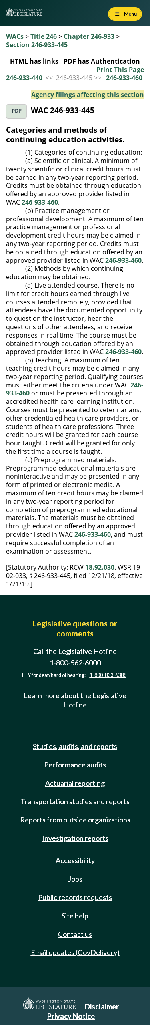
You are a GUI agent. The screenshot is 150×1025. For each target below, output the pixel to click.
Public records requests (75, 897)
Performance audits (75, 764)
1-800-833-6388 (108, 675)
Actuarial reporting (75, 783)
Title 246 (43, 36)
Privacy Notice (71, 1016)
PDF (17, 110)
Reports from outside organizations (75, 819)
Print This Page (120, 69)
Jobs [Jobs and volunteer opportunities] (75, 878)
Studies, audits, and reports (75, 746)
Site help (75, 915)
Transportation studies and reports (75, 801)
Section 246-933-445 (37, 44)
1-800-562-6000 (75, 662)
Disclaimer (102, 1006)
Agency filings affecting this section (87, 94)
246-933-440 (24, 77)
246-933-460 (124, 77)
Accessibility (75, 860)
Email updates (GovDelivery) (75, 952)
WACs (15, 36)
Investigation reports (75, 838)
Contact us (75, 934)
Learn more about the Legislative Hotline (75, 700)
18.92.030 (99, 567)
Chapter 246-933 (89, 36)
